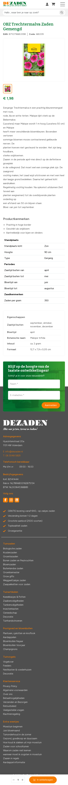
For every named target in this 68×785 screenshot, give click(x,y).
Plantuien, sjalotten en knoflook (19, 633)
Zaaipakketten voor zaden (16, 584)
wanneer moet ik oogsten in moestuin (22, 754)
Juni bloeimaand (11, 730)
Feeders (7, 665)
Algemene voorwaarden (15, 690)
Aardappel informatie (14, 762)
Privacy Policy (10, 686)
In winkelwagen (43, 779)
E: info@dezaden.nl (13, 451)
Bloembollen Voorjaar (14, 645)
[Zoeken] (61, 12)
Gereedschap (10, 612)
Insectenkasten (11, 608)
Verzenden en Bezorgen (15, 702)
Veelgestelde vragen (13, 710)
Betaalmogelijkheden (14, 698)
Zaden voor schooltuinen (16, 746)
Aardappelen (9, 637)
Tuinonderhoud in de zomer (17, 734)
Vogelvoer (8, 661)
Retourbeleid (9, 706)
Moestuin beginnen (13, 726)
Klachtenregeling (11, 714)
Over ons (7, 694)
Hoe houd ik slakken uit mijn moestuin (22, 742)
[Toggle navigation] (62, 4)
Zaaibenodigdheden (13, 600)
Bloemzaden (9, 564)
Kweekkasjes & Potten (14, 597)
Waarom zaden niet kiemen (17, 750)
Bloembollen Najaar (13, 641)
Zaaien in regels (11, 758)
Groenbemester (11, 572)
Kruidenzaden (10, 552)
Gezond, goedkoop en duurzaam (20, 738)
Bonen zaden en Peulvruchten (18, 560)
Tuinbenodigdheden (13, 604)
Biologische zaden (12, 548)
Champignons (10, 649)
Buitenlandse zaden (13, 568)
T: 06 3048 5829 (12, 455)
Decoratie (8, 616)
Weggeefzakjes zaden (14, 580)
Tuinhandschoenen (12, 620)
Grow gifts (8, 576)
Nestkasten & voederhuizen (17, 669)
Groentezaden (10, 556)
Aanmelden (51, 405)
